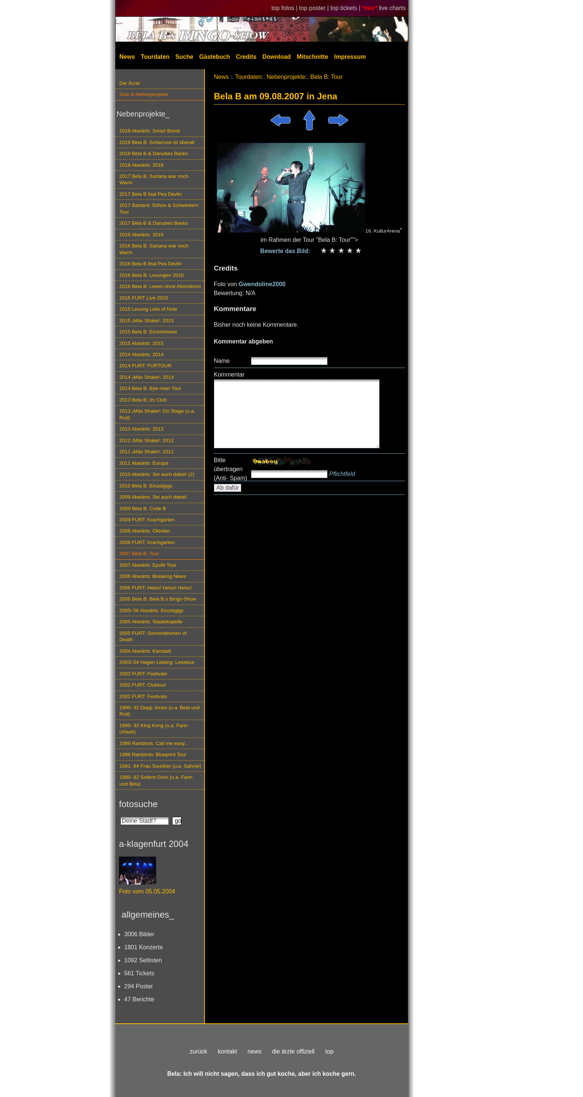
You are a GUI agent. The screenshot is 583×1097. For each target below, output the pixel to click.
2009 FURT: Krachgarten (146, 519)
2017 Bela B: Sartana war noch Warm (154, 179)
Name (222, 361)
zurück (198, 1051)
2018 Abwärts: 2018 (141, 165)
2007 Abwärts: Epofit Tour (147, 565)
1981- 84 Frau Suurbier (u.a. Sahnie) (160, 766)
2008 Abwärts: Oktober (144, 531)
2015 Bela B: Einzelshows (148, 332)
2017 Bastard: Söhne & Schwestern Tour (159, 208)
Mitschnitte (312, 57)
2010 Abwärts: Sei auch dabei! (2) (156, 474)
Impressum (350, 57)
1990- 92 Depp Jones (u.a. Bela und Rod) (159, 711)
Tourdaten (155, 57)
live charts (392, 8)
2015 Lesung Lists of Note (148, 309)
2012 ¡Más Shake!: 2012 (146, 440)
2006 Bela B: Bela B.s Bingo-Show (157, 599)
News (127, 57)
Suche (184, 57)
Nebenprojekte (286, 77)
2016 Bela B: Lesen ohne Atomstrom (160, 286)
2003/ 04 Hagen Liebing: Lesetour (156, 662)
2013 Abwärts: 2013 (141, 429)
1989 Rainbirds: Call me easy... (154, 743)
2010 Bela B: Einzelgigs (145, 486)
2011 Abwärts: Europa (143, 463)
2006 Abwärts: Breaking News (152, 576)
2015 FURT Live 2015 (143, 298)
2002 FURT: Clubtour (142, 685)
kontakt (227, 1051)
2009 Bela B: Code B (142, 508)
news (254, 1051)
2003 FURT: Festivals (143, 674)
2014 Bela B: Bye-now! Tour (150, 388)
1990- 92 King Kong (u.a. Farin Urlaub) (153, 729)
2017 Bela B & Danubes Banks (153, 223)
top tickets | (346, 8)
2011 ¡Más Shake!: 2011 (146, 451)
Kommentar (229, 374)
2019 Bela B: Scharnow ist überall (156, 142)
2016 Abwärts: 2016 (141, 234)
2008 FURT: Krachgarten (146, 542)
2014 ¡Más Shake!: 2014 (146, 377)
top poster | (314, 8)
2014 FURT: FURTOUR (145, 365)
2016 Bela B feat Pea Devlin (150, 263)
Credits (246, 57)
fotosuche (138, 804)
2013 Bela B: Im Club (143, 400)
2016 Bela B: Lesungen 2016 (151, 275)
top (329, 1051)
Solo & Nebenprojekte (143, 94)
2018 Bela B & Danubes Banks (153, 153)
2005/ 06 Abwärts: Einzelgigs (151, 610)
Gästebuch (214, 57)
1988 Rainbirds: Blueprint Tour (153, 754)
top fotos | (285, 8)
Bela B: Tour (326, 77)
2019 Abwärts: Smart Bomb (149, 131)
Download (276, 57)
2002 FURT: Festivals (143, 696)
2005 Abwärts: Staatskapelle (151, 621)
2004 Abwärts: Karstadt (145, 651)
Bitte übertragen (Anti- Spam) (230, 469)
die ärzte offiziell (293, 1051)
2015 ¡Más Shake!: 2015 (146, 320)
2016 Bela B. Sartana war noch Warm (154, 249)
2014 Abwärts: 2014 (141, 354)
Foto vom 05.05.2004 (147, 891)
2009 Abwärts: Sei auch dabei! (153, 497)
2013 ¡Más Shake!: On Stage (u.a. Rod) (157, 414)
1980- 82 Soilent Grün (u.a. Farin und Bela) (155, 780)
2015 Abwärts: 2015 (141, 343)
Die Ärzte (129, 83)
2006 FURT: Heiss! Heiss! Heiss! (155, 588)
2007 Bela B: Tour (139, 553)
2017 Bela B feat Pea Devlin (150, 194)
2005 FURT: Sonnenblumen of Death (153, 636)
